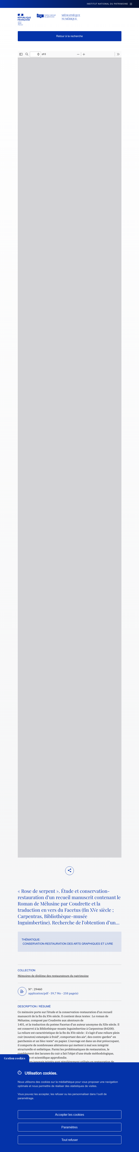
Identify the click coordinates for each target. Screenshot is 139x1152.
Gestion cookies (14, 1058)
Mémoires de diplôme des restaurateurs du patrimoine (53, 976)
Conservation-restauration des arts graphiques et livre (68, 943)
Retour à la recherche (69, 36)
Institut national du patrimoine (107, 4)
